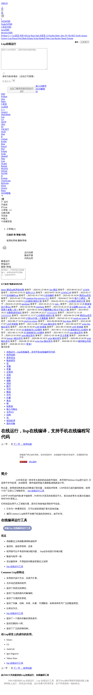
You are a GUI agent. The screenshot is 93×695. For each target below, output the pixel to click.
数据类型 (10, 366)
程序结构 (10, 361)
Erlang (30, 38)
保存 (4, 209)
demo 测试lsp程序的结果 (12, 296)
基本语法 (10, 364)
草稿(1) (11, 233)
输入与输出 (11, 415)
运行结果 (28, 256)
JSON (3, 126)
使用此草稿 (11, 244)
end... (57, 310)
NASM (4, 177)
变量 (8, 372)
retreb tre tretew (80, 324)
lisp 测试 (53, 296)
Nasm (64, 38)
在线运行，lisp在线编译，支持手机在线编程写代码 (30, 358)
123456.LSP (66, 299)
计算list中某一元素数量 (37, 324)
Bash (24, 38)
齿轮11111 (30, 299)
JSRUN (4, 3)
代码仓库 (28, 262)
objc (63, 35)
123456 (86, 296)
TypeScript (6, 185)
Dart (37, 35)
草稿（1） (7, 214)
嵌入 (4, 222)
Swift (78, 35)
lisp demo (67, 327)
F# (66, 35)
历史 (4, 220)
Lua (10, 38)
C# (47, 35)
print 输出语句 (50, 330)
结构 (8, 421)
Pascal (15, 38)
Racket (58, 38)
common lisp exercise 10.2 (37, 304)
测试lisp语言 (85, 301)
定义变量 (64, 341)
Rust (33, 35)
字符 (8, 395)
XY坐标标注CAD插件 (32, 336)
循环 (8, 384)
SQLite (27, 35)
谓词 (8, 389)
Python (4, 35)
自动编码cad (12, 301)
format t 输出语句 (14, 344)
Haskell (42, 38)
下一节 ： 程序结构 (23, 450)
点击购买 (23, 468)
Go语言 (16, 35)
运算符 (9, 378)
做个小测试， (80, 304)
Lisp (52, 38)
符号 (8, 401)
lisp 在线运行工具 (36, 497)
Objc (3, 128)
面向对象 (10, 429)
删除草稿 (22, 244)
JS (37, 96)
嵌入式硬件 (41, 90)
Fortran (70, 38)
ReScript (5, 187)
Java (3, 103)
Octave (4, 192)
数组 (8, 398)
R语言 (43, 35)
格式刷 (5, 217)
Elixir (3, 190)
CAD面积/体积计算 (33, 307)
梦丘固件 (33, 468)
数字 (8, 392)
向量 (8, 404)
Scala (36, 38)
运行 (4, 206)
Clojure (4, 143)
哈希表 (9, 412)
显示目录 (5, 353)
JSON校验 (6, 197)
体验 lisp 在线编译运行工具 (17, 534)
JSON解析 (40, 93)
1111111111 (52, 319)
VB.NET (72, 35)
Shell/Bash (5, 118)
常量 (8, 375)
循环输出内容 (84, 347)
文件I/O (10, 418)
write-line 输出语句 (44, 347)
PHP (22, 35)
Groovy (4, 38)
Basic (3, 194)
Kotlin (52, 35)
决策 (8, 381)
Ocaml (4, 167)
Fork (4, 211)
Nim (48, 38)
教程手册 (28, 259)
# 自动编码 (49, 301)
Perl (20, 38)
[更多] (29, 350)
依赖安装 (6, 225)
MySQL (4, 172)
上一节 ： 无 (7, 450)
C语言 (4, 108)
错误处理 (10, 427)
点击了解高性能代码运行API (22, 93)
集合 (8, 407)
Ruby (58, 35)
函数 (8, 387)
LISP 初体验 (12, 330)
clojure (84, 35)
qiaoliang (26, 310)
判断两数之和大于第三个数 (56, 316)
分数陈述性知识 (14, 319)
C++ (10, 35)
